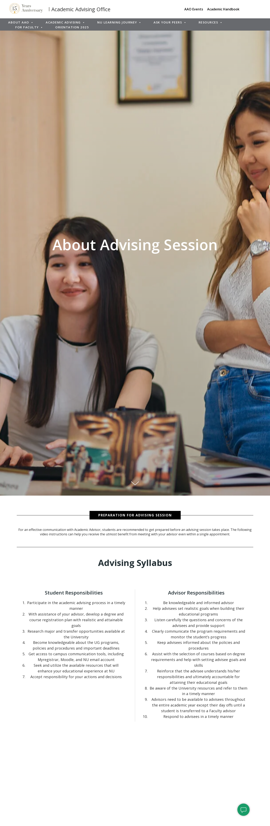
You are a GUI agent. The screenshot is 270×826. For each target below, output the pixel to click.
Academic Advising (64, 22)
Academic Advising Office (80, 9)
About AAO (19, 22)
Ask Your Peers (168, 22)
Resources (209, 22)
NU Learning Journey (117, 22)
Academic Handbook (223, 9)
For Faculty (27, 27)
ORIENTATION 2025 (72, 27)
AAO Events (193, 9)
